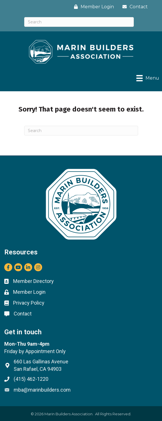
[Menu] (148, 78)
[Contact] (134, 6)
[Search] (79, 22)
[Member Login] (92, 6)
